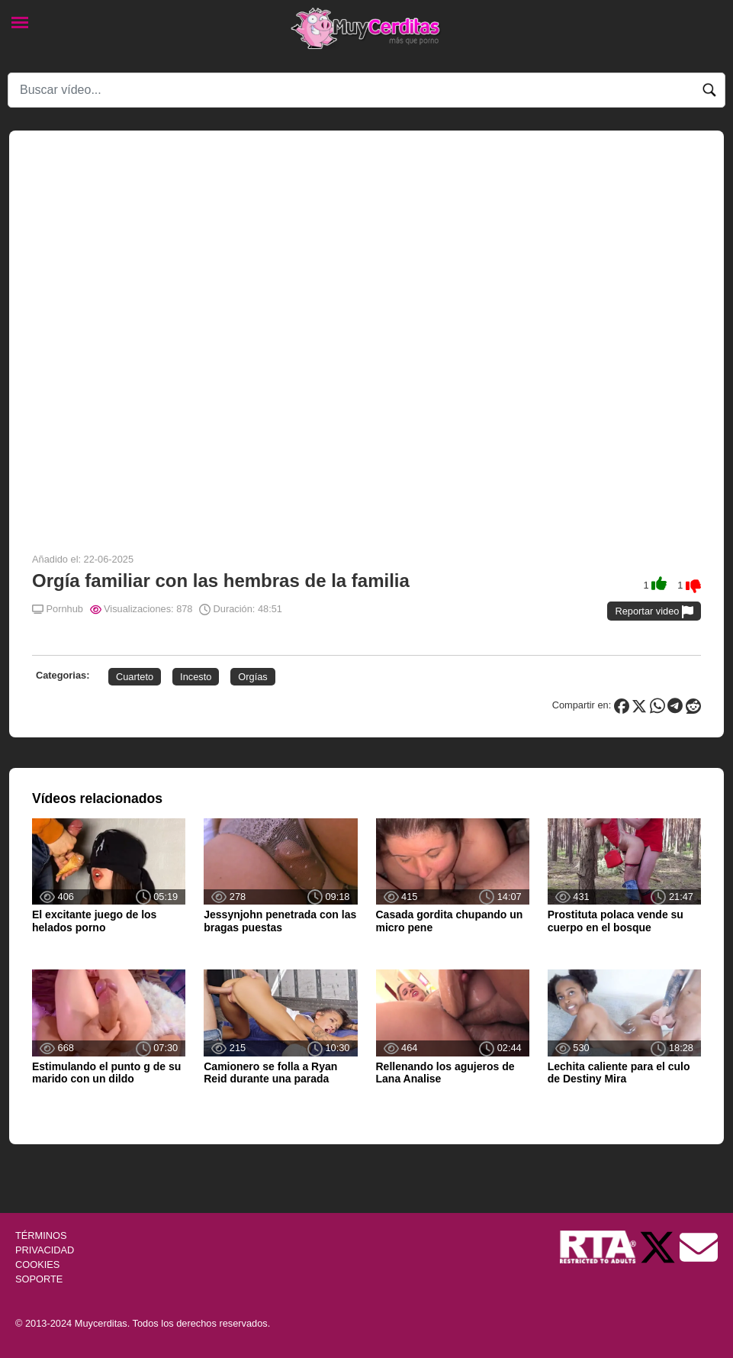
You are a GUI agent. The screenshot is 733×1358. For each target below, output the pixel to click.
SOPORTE (39, 1279)
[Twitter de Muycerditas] (659, 1246)
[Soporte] (699, 1246)
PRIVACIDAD (44, 1250)
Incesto (195, 676)
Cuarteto (134, 676)
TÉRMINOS (41, 1235)
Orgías (252, 676)
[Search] (366, 90)
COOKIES (37, 1264)
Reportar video (654, 611)
